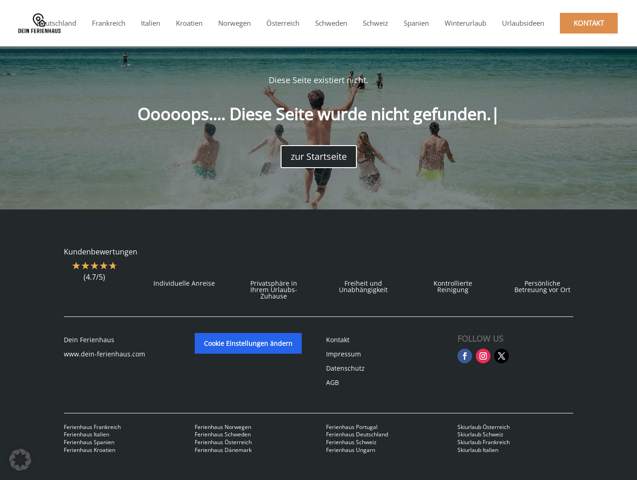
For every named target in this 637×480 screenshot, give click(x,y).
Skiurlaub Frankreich (483, 442)
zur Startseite (319, 156)
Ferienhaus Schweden (223, 434)
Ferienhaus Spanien (89, 442)
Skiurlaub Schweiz (480, 434)
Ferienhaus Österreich (223, 442)
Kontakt (338, 339)
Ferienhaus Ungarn (350, 450)
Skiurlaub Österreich (483, 427)
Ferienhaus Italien (86, 434)
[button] (20, 460)
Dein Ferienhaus (89, 339)
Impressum (343, 354)
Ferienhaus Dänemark (223, 450)
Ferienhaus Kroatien (89, 450)
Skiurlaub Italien (477, 450)
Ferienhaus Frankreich (92, 427)
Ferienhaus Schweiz (351, 442)
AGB (332, 382)
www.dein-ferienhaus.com (104, 354)
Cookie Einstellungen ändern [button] (248, 343)
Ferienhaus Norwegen (223, 427)
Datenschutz (345, 368)
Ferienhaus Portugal (352, 427)
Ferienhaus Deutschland (357, 434)
